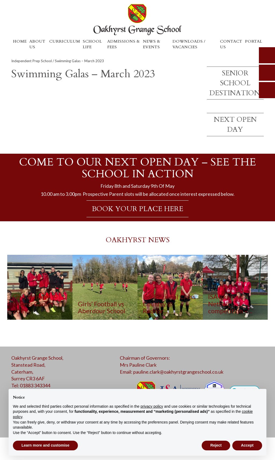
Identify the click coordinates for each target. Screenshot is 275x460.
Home (20, 41)
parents (267, 73)
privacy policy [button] (151, 406)
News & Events (151, 44)
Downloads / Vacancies (188, 44)
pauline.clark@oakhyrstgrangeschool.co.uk (178, 372)
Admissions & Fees (123, 44)
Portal (253, 41)
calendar (267, 90)
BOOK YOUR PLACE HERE (137, 209)
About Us (37, 44)
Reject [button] (216, 445)
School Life (92, 44)
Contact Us (231, 44)
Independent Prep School (31, 61)
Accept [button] (247, 445)
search (267, 55)
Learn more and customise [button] (45, 445)
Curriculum (64, 41)
